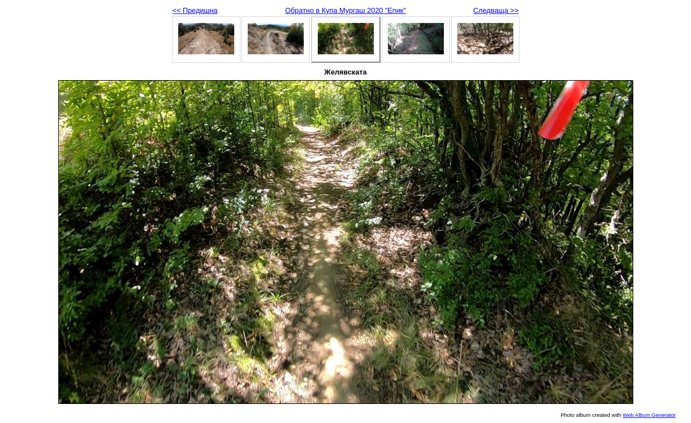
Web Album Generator (649, 415)
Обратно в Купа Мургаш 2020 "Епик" (345, 10)
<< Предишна (195, 10)
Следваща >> (496, 10)
